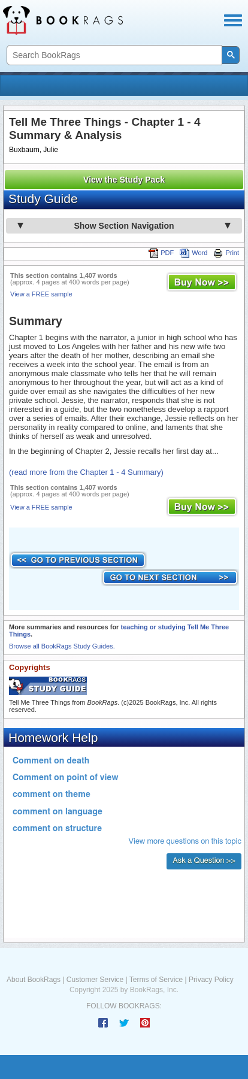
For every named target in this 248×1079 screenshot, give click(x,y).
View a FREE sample (41, 294)
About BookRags (34, 979)
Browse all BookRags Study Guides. (62, 646)
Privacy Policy (211, 979)
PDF (161, 252)
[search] (113, 55)
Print (226, 252)
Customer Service (94, 979)
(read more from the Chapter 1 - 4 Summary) (86, 472)
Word (193, 252)
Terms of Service (156, 979)
